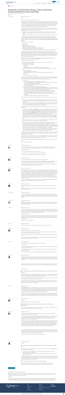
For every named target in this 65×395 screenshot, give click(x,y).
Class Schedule (41, 386)
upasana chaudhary (11, 192)
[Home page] (11, 2)
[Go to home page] (13, 385)
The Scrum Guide (41, 389)
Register (58, 1)
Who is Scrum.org (29, 386)
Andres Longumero (11, 16)
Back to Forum (11, 6)
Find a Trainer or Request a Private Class (44, 387)
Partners (28, 388)
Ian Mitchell (9, 145)
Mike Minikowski (10, 311)
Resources (40, 388)
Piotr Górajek (10, 255)
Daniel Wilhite (10, 168)
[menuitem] (50, 1)
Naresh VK (9, 207)
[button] (34, 3)
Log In (54, 1)
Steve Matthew (10, 200)
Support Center (29, 389)
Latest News (28, 387)
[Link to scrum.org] (52, 386)
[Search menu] (50, 1)
